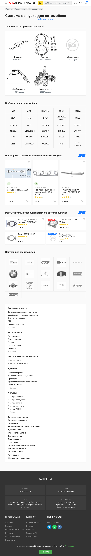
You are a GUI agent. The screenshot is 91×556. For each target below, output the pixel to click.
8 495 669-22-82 (25, 491)
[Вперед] (84, 155)
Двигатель (13, 368)
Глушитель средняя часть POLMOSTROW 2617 (71, 192)
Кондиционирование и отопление (24, 426)
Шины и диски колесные (20, 458)
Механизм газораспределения (20, 376)
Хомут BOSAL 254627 (26, 234)
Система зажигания (17, 420)
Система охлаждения (18, 417)
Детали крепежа (16, 429)
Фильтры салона (15, 403)
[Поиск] (69, 3)
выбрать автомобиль (45, 19)
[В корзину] (27, 201)
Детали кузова (15, 436)
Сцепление (13, 423)
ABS (9, 321)
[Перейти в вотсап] (54, 527)
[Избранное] (80, 3)
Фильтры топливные (16, 406)
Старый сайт (31, 536)
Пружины (12, 348)
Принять (45, 552)
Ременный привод (15, 373)
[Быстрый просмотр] (29, 162)
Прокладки (12, 379)
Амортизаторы (14, 336)
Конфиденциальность (14, 529)
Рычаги (11, 342)
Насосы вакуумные (16, 324)
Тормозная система (17, 308)
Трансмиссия (14, 439)
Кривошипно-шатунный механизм (22, 382)
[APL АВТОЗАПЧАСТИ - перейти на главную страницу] (21, 3)
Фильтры (12, 393)
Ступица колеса (14, 339)
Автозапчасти (20, 9)
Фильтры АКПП (14, 409)
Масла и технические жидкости (23, 356)
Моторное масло (15, 360)
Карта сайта (10, 540)
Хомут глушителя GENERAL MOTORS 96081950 (67, 236)
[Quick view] (43, 219)
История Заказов (33, 522)
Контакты (9, 533)
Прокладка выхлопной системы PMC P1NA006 (27, 221)
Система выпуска (16, 452)
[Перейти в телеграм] (49, 527)
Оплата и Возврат (12, 536)
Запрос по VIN (32, 533)
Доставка (9, 522)
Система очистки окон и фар (21, 445)
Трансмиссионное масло (18, 363)
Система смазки (15, 385)
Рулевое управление (17, 433)
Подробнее (69, 546)
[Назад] (80, 155)
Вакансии (30, 529)
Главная (9, 9)
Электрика (13, 442)
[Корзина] (85, 3)
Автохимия (13, 455)
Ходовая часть (15, 332)
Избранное (30, 526)
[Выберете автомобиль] (40, 3)
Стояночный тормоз (16, 318)
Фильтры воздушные (17, 400)
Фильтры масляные (16, 397)
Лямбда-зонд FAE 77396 (17, 190)
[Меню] (6, 3)
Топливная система (17, 448)
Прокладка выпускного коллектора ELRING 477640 (45, 192)
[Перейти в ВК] (60, 527)
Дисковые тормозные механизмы (22, 312)
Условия (8, 526)
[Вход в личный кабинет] (75, 3)
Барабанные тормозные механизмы (23, 315)
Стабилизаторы (14, 345)
